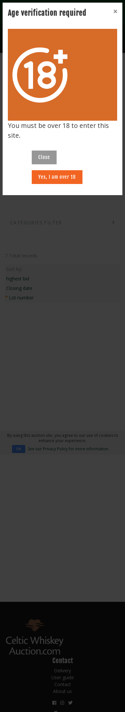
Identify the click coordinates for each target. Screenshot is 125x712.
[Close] (115, 11)
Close (44, 157)
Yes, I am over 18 (57, 177)
